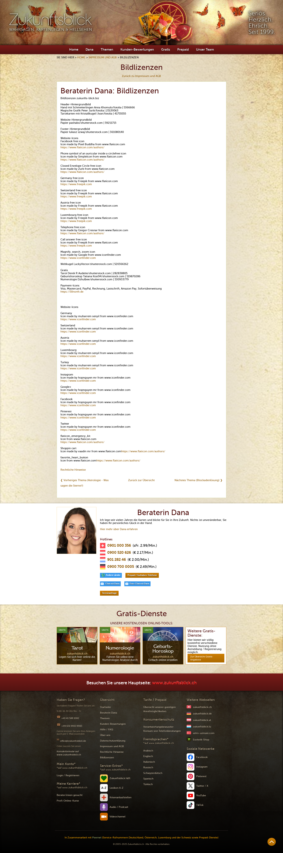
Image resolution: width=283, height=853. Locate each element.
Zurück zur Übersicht (141, 480)
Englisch (148, 756)
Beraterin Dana (108, 712)
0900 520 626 (119, 553)
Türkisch (148, 784)
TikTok (199, 805)
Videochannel (117, 816)
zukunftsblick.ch (202, 707)
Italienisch (149, 762)
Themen (107, 49)
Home (73, 49)
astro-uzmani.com (203, 733)
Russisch (148, 767)
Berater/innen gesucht (69, 795)
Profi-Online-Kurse (68, 800)
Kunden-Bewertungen (137, 49)
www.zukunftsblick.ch (174, 683)
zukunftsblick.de (202, 713)
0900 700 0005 (120, 567)
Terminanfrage (109, 593)
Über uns (105, 735)
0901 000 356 (119, 546)
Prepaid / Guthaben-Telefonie (142, 575)
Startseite (105, 707)
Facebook (202, 757)
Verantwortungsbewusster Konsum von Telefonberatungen (162, 728)
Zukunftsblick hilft (120, 778)
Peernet (96, 837)
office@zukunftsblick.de (73, 741)
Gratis (165, 49)
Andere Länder (113, 575)
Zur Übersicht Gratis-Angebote (201, 658)
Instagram (202, 766)
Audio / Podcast (119, 807)
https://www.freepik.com (76, 184)
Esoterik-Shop (201, 739)
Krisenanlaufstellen (120, 797)
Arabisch (148, 750)
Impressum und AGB (103, 57)
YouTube (201, 795)
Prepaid (183, 49)
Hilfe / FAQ (106, 729)
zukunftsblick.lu (202, 726)
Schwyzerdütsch (152, 773)
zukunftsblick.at (202, 720)
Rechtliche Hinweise (73, 469)
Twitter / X (202, 786)
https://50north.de (71, 291)
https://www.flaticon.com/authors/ (82, 147)
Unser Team (205, 49)
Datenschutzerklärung (112, 740)
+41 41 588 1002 (70, 718)
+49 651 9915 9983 (71, 726)
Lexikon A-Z (116, 788)
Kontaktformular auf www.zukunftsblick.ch (69, 753)
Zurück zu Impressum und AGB (141, 76)
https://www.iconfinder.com (78, 257)
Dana (89, 49)
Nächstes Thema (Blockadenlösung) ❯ (199, 480)
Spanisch (148, 778)
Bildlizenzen (107, 757)
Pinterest (201, 776)
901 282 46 (116, 560)
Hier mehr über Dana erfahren (119, 529)
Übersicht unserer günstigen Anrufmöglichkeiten (159, 709)
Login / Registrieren (68, 775)
